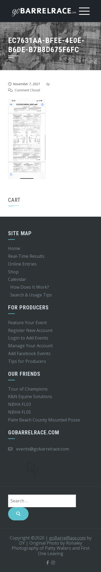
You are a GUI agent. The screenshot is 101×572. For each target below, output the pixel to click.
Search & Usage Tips (31, 295)
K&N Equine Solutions (30, 396)
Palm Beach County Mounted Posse (44, 420)
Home (14, 248)
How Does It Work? (29, 287)
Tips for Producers (27, 361)
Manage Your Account (30, 346)
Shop (13, 272)
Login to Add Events (28, 338)
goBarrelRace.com (67, 538)
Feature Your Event (27, 323)
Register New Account (30, 330)
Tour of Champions (28, 389)
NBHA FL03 (19, 404)
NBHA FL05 (19, 412)
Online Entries (22, 264)
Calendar (17, 279)
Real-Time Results (26, 256)
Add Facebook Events (29, 353)
